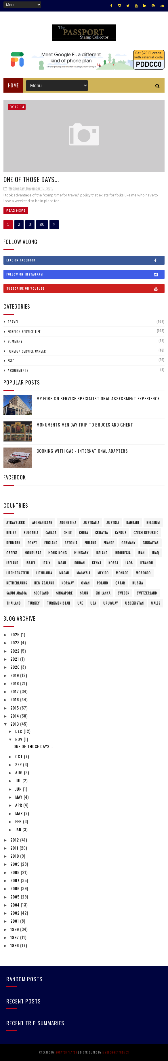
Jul (18, 780)
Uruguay (110, 603)
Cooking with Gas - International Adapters (82, 451)
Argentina (68, 522)
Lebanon (146, 563)
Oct (19, 756)
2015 (15, 708)
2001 (15, 921)
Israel (30, 563)
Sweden (123, 593)
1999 (15, 929)
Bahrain (132, 522)
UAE (80, 603)
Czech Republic (145, 532)
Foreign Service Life (24, 331)
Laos (129, 563)
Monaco (122, 573)
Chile (68, 532)
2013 (15, 724)
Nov (19, 739)
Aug (19, 772)
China (83, 532)
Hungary (81, 552)
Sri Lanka (103, 593)
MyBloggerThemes (115, 1052)
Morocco (143, 573)
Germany (128, 542)
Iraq (155, 552)
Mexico (103, 573)
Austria (112, 522)
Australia (91, 522)
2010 (15, 856)
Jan (18, 829)
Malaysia (83, 573)
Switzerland (147, 593)
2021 (15, 659)
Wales (155, 603)
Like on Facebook (85, 260)
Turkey (34, 603)
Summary (15, 341)
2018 (15, 683)
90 (42, 224)
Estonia (71, 542)
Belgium (153, 522)
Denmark (13, 542)
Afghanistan (42, 522)
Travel (13, 322)
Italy (46, 563)
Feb (19, 821)
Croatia (101, 532)
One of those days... (31, 179)
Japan (62, 563)
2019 (15, 675)
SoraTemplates (66, 1052)
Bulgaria (31, 532)
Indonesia (123, 552)
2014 (15, 716)
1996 (15, 945)
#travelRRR (15, 522)
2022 (15, 651)
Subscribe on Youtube (85, 288)
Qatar (120, 583)
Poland (102, 583)
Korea (113, 563)
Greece (12, 552)
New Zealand (44, 583)
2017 (15, 691)
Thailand (13, 603)
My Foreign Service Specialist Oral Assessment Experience (98, 398)
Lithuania (44, 573)
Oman (85, 583)
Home (13, 85)
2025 (15, 634)
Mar (19, 813)
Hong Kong (57, 552)
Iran (141, 552)
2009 (15, 864)
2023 (15, 642)
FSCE (11, 360)
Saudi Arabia (16, 593)
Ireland (12, 563)
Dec (19, 731)
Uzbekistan (134, 603)
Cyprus (120, 532)
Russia (137, 583)
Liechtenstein (17, 573)
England (51, 542)
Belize (11, 532)
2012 (15, 840)
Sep (19, 764)
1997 (15, 937)
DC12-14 (16, 107)
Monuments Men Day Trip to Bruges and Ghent (85, 424)
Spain (84, 593)
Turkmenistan (58, 603)
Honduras (33, 552)
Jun (19, 789)
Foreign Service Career (27, 351)
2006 (15, 888)
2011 (15, 848)
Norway (68, 583)
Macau (64, 573)
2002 (15, 913)
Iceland (102, 552)
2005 (15, 897)
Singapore (64, 593)
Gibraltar (151, 542)
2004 (15, 905)
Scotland (41, 593)
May (19, 797)
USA (93, 603)
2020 (15, 667)
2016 (15, 699)
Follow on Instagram (85, 274)
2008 (15, 872)
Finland (90, 542)
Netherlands (16, 583)
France (109, 542)
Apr (19, 805)
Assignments (18, 370)
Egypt (32, 542)
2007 (15, 880)
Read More (15, 211)
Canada (50, 532)
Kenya (96, 563)
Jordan (79, 563)
